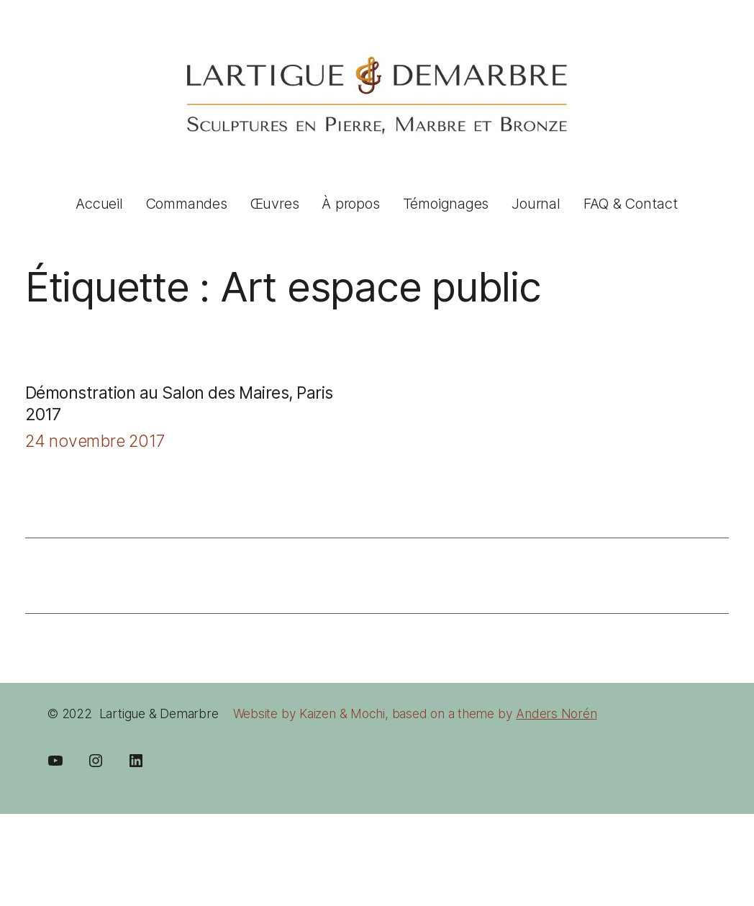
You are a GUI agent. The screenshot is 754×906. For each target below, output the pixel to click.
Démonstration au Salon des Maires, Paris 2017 (179, 404)
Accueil (99, 203)
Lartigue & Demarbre (159, 713)
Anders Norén (556, 713)
